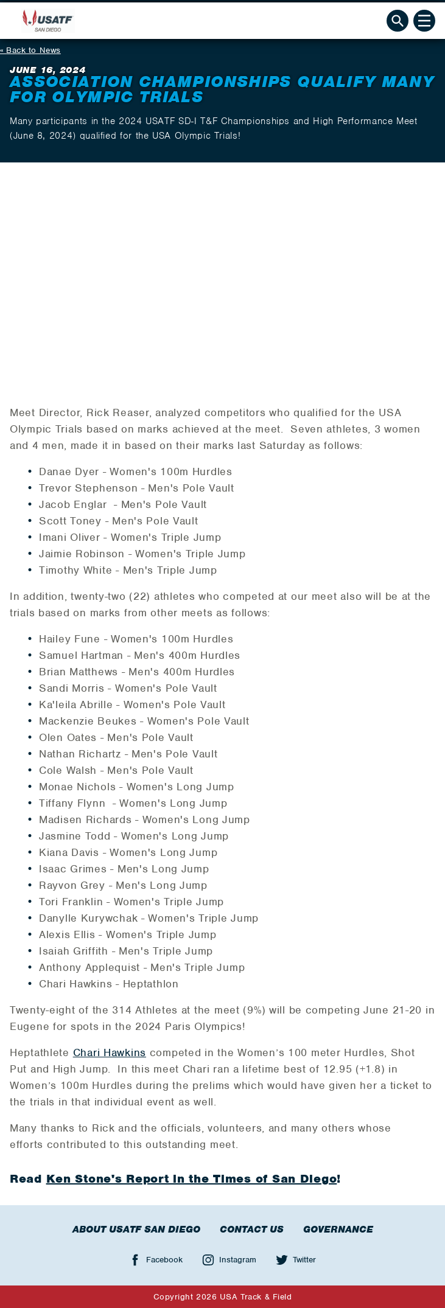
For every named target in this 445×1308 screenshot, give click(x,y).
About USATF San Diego (136, 1229)
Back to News (33, 50)
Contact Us (252, 1229)
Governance (338, 1229)
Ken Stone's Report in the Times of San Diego (191, 1178)
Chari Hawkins (109, 1052)
